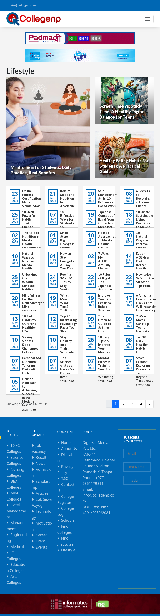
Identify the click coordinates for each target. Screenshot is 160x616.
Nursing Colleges (15, 472)
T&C (64, 478)
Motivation (42, 526)
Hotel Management (16, 510)
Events (41, 547)
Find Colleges (64, 529)
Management (15, 525)
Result (41, 457)
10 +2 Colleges (13, 448)
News (40, 463)
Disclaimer (66, 457)
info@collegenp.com (24, 5)
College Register (65, 499)
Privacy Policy (65, 469)
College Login (65, 511)
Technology (41, 514)
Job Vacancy (39, 448)
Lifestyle (68, 550)
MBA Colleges (13, 496)
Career (41, 534)
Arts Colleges (13, 579)
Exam (40, 541)
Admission (41, 472)
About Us (69, 448)
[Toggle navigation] (148, 19)
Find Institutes (65, 541)
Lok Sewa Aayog (42, 502)
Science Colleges (14, 460)
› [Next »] (149, 404)
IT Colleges (13, 555)
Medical (17, 546)
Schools (67, 520)
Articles (42, 493)
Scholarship (41, 484)
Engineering (16, 537)
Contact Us (65, 487)
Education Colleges (15, 567)
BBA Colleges (13, 484)
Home (66, 442)
